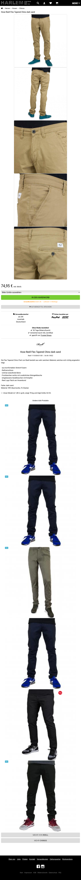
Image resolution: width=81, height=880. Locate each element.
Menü (76, 3)
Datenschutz (53, 873)
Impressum (28, 873)
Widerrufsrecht (42, 873)
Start (21, 873)
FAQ (59, 873)
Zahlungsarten (55, 859)
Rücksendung (67, 859)
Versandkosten (42, 859)
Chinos (21, 8)
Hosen (14, 8)
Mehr (40, 840)
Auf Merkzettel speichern (40, 307)
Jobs (19, 859)
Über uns (12, 859)
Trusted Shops (46, 335)
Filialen (25, 859)
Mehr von (40, 835)
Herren (7, 8)
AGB (34, 873)
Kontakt (32, 859)
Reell (29, 355)
